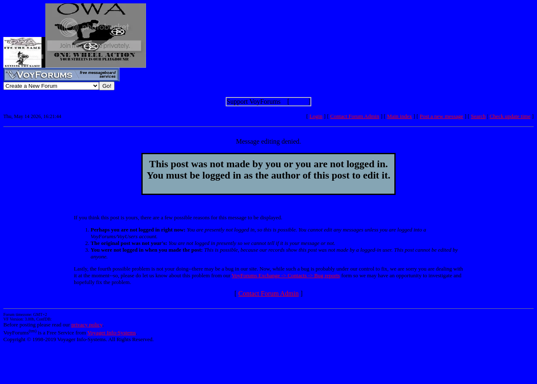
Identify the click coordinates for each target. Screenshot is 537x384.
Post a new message (441, 116)
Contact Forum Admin (354, 116)
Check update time (510, 116)
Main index (399, 116)
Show (298, 101)
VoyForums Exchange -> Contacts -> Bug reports (286, 275)
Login (316, 116)
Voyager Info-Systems (111, 332)
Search (478, 116)
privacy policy (86, 324)
